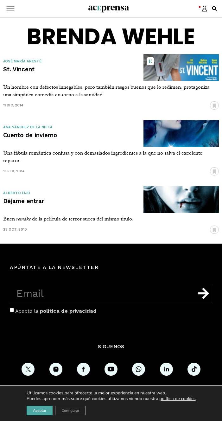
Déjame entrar (23, 201)
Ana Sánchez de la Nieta (28, 127)
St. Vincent (19, 69)
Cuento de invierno (30, 135)
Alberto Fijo (16, 193)
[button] (214, 8)
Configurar (70, 410)
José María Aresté (22, 61)
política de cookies (177, 399)
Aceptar (39, 410)
